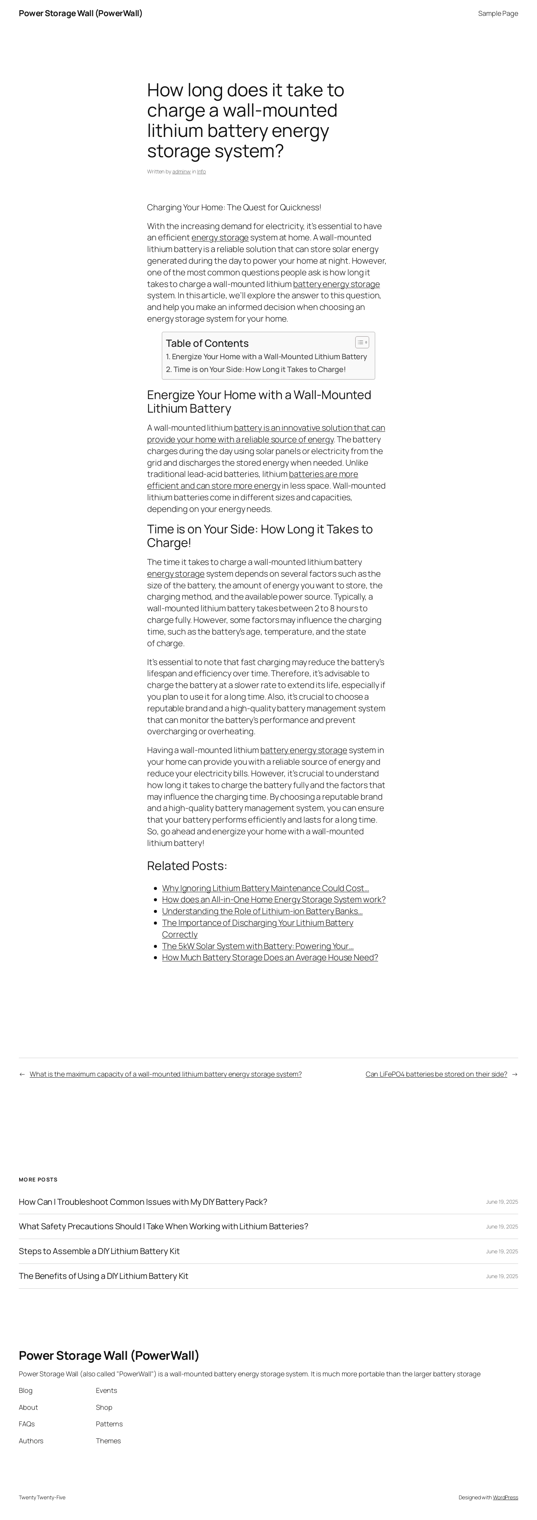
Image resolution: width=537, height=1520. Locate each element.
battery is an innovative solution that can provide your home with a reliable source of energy (266, 433)
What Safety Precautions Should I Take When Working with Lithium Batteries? (164, 1226)
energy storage (220, 237)
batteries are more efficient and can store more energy (252, 479)
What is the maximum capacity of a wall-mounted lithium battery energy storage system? (166, 1073)
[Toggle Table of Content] (358, 342)
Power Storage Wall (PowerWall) (81, 13)
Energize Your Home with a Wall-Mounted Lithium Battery (270, 356)
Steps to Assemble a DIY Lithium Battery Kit (99, 1251)
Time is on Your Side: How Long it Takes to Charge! (259, 369)
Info (201, 171)
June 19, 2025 (502, 1201)
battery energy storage (336, 284)
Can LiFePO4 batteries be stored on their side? (436, 1073)
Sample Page (498, 13)
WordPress (505, 1497)
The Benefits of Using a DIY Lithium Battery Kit (104, 1276)
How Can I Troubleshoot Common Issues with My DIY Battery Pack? (143, 1202)
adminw (181, 171)
